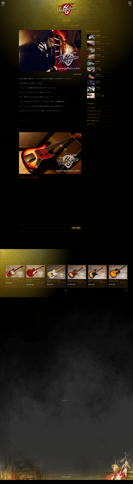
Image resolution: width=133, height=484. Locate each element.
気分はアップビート (101, 37)
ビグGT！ (98, 89)
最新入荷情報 (76, 228)
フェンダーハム (100, 50)
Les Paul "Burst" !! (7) (94, 114)
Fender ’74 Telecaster (54, 281)
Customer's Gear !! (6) (94, 111)
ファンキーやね (100, 56)
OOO (97, 63)
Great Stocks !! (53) (93, 117)
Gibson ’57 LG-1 (114, 281)
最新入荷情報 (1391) (93, 121)
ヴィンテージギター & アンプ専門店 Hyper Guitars (66, 475)
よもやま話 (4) (91, 108)
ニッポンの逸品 (100, 96)
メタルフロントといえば (103, 43)
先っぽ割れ (99, 70)
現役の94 (98, 83)
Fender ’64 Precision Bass (76, 281)
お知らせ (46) (91, 124)
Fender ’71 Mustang (12, 279)
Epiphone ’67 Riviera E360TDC (33, 280)
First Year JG (100, 76)
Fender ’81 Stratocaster (95, 281)
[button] (65, 290)
